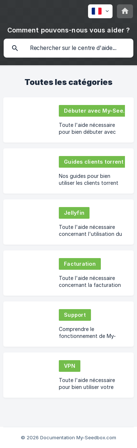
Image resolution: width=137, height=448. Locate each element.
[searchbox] (68, 48)
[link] (68, 120)
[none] (100, 11)
